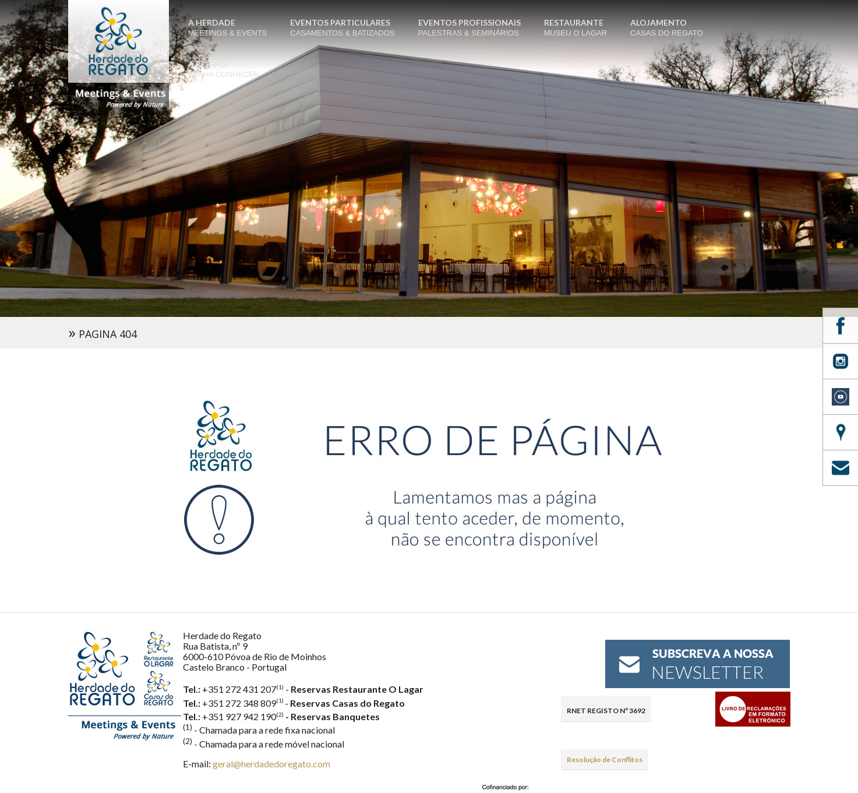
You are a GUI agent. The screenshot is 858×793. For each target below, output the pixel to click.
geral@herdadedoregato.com (271, 763)
